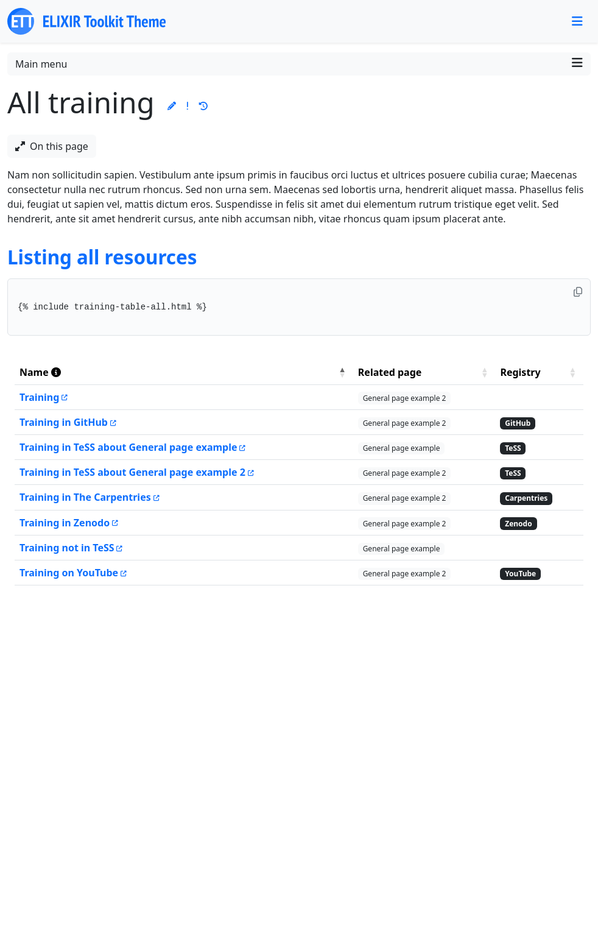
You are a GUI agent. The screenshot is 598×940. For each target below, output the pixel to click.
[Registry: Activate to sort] (539, 372)
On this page (51, 146)
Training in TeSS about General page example (128, 447)
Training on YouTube (68, 572)
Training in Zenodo (64, 522)
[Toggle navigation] (577, 21)
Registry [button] (520, 372)
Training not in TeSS (66, 547)
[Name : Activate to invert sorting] (184, 372)
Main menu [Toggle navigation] (299, 64)
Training (39, 397)
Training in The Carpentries (85, 497)
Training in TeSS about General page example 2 (132, 472)
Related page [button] (390, 372)
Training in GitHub (63, 422)
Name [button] (40, 372)
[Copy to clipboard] (578, 291)
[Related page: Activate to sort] (424, 372)
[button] (171, 105)
